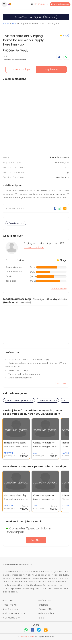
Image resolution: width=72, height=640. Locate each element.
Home (6, 23)
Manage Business (60, 4)
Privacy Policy (46, 613)
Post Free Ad (10, 604)
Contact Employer (21, 69)
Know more (60, 383)
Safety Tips (45, 600)
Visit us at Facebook (14, 613)
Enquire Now (51, 69)
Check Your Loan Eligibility (36, 17)
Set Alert (36, 540)
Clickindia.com (27, 636)
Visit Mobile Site (11, 617)
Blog (41, 617)
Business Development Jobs (19, 400)
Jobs (13, 23)
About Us (8, 600)
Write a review (58, 288)
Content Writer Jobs (47, 400)
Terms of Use (46, 609)
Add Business (10, 609)
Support (43, 604)
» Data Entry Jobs (15, 223)
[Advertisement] (36, 118)
